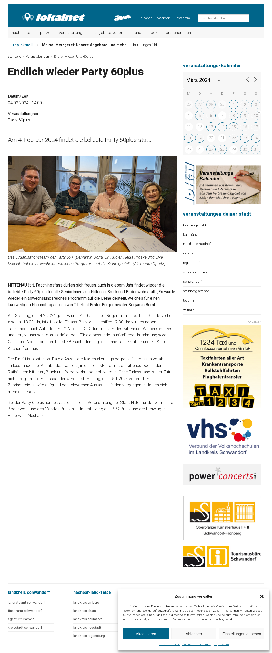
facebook (163, 18)
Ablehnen (194, 633)
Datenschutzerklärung (196, 644)
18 (189, 138)
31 (256, 149)
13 (211, 127)
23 (245, 138)
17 (256, 127)
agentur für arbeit (21, 619)
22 (233, 138)
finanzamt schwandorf (25, 611)
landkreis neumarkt (87, 619)
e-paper (146, 18)
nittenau (189, 253)
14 (222, 127)
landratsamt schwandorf (26, 602)
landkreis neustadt (87, 627)
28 (211, 104)
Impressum (221, 644)
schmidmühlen (195, 272)
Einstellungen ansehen (241, 633)
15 (233, 127)
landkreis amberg (86, 602)
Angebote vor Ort (109, 32)
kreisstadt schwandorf (25, 627)
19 (200, 138)
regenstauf (191, 263)
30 (245, 149)
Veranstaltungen (73, 32)
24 (256, 138)
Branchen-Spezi (144, 32)
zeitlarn (188, 310)
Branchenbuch (178, 32)
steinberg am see (196, 291)
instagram (183, 18)
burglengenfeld (194, 225)
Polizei (45, 32)
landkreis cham (84, 611)
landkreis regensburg (89, 636)
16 (245, 127)
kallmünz (190, 234)
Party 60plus (19, 120)
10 (256, 115)
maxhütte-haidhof (197, 244)
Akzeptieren (146, 633)
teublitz (188, 300)
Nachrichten (22, 32)
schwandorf (192, 281)
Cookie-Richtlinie (169, 644)
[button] (261, 596)
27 (200, 104)
